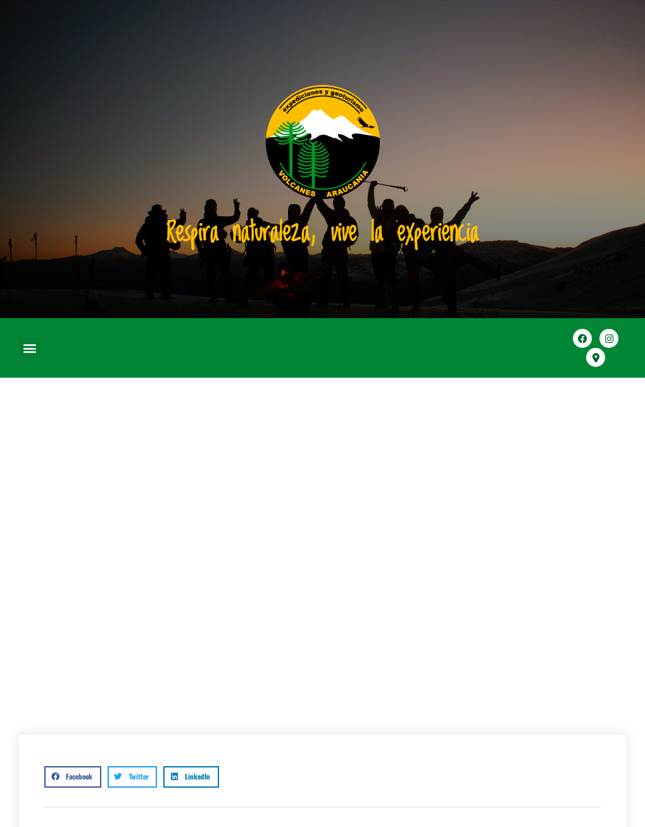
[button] (29, 348)
